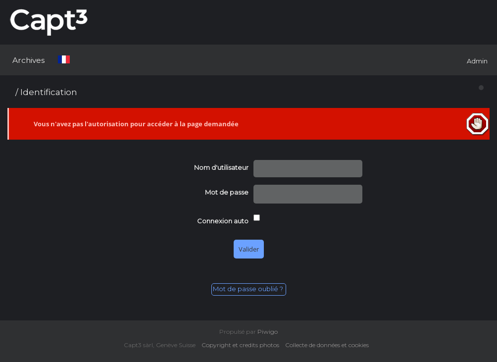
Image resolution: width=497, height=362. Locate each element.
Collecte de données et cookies (329, 345)
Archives (28, 60)
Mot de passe (226, 192)
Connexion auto (222, 221)
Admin (477, 61)
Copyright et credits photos (242, 345)
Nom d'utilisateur (221, 167)
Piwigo (267, 331)
